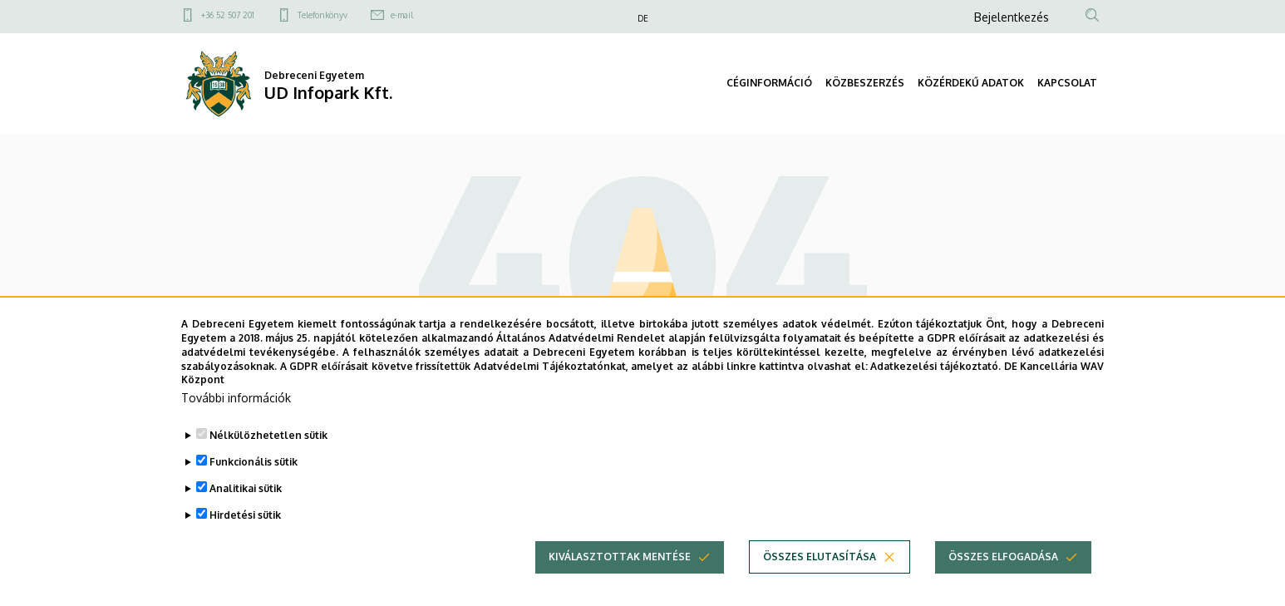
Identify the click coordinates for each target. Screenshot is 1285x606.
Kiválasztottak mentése (620, 570)
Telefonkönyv (322, 15)
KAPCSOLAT (1067, 82)
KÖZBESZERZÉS (864, 82)
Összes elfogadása (1003, 570)
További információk (236, 411)
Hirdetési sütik (245, 528)
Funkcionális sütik (253, 475)
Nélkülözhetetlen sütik (268, 448)
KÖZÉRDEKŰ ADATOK (971, 82)
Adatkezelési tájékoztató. (935, 379)
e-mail (402, 15)
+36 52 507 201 (227, 15)
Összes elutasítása (819, 570)
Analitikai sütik (245, 501)
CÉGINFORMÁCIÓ (769, 82)
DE (643, 18)
